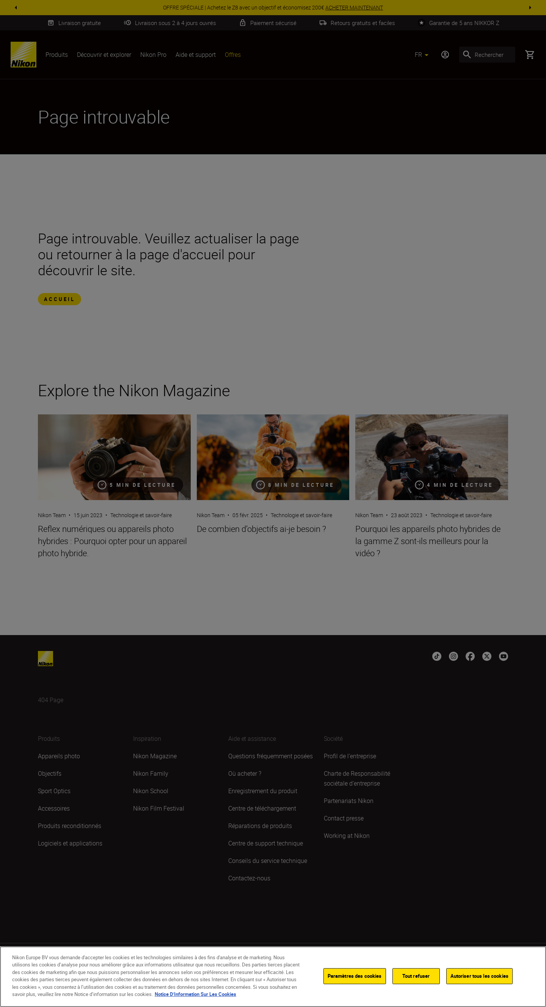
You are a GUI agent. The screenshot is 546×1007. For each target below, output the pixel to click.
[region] (273, 976)
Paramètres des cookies (355, 975)
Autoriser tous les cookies (479, 975)
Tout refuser (416, 975)
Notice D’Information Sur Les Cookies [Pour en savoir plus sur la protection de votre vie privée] (195, 994)
